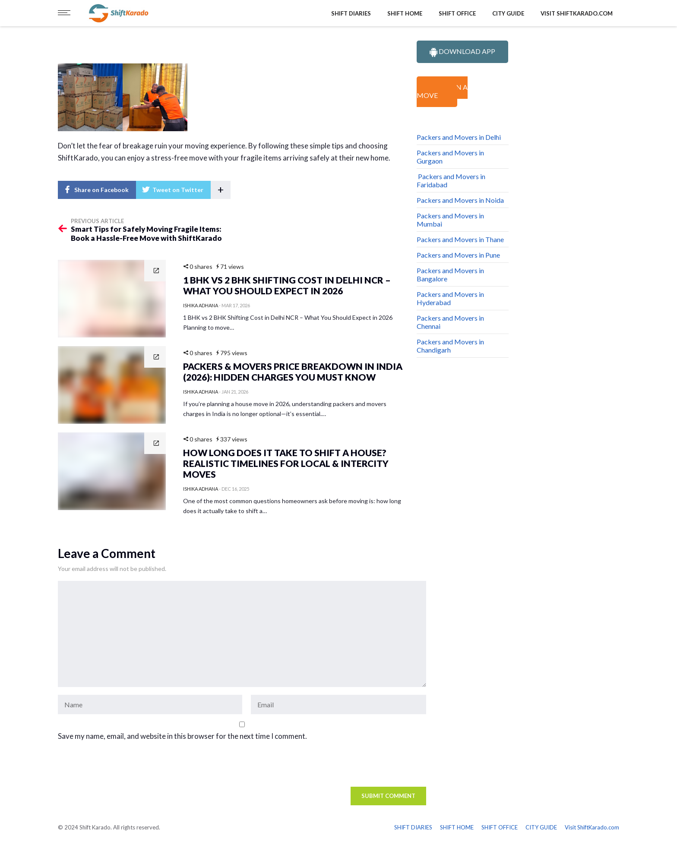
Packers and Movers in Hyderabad (450, 298)
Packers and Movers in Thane (460, 239)
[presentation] (117, 766)
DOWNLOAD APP (462, 52)
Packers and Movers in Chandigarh (450, 345)
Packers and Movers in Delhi (459, 137)
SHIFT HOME (404, 13)
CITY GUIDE (508, 13)
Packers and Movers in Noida (460, 200)
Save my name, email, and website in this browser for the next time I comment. (182, 736)
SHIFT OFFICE (457, 13)
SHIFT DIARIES (351, 13)
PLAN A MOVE (442, 91)
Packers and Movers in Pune (458, 255)
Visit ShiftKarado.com (577, 13)
